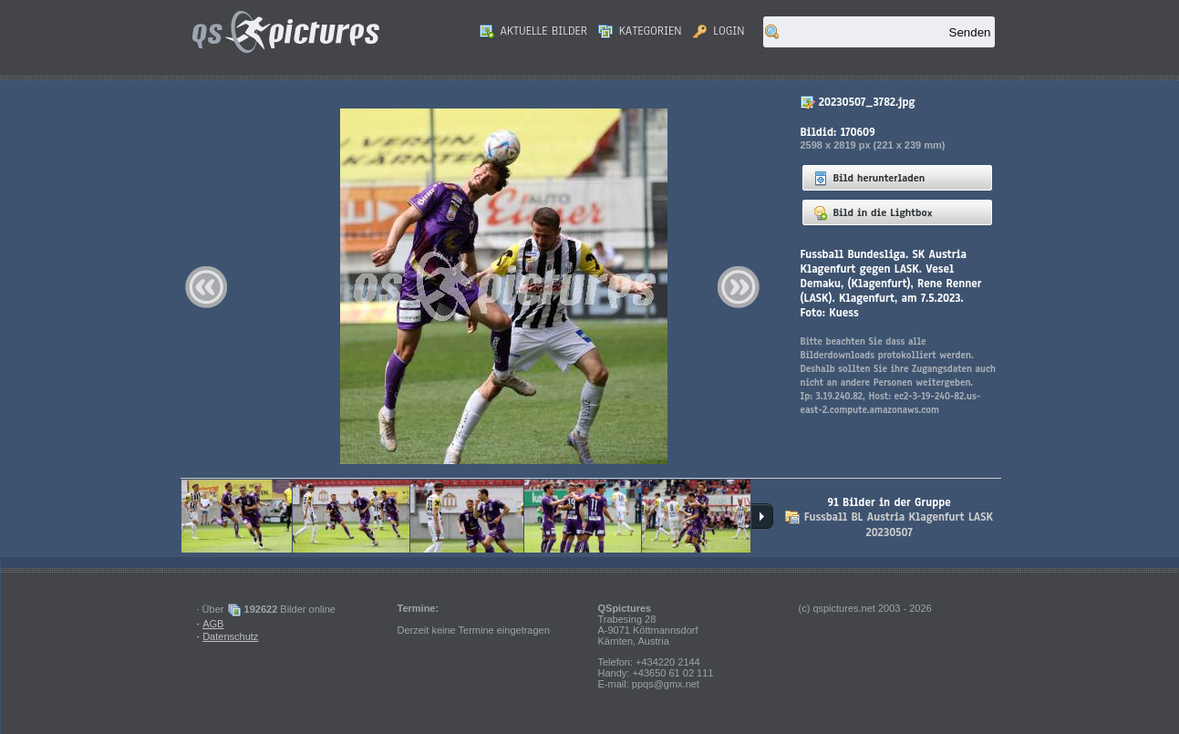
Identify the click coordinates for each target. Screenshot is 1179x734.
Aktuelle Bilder (533, 31)
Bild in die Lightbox (873, 212)
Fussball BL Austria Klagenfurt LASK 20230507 (898, 525)
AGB (212, 623)
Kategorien (640, 31)
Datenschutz (230, 636)
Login (719, 31)
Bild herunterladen (869, 178)
